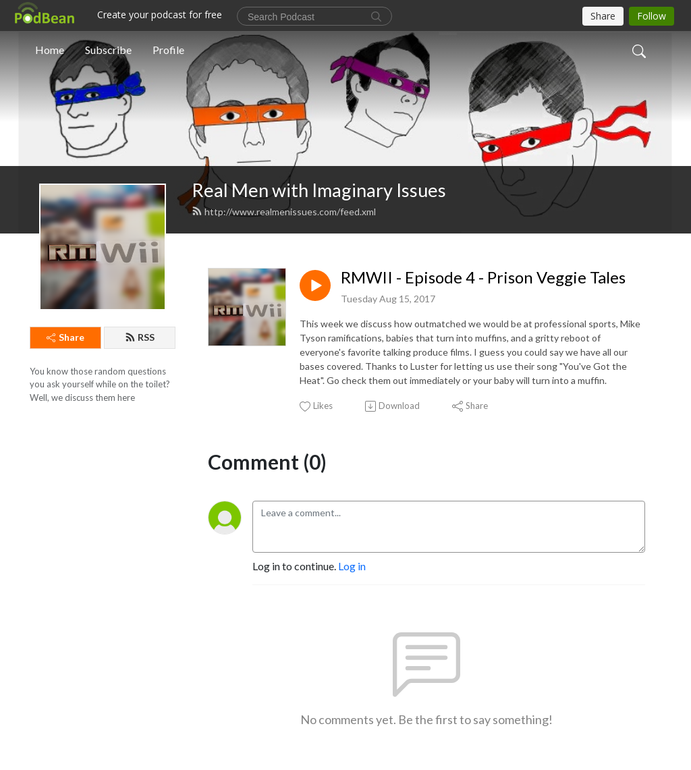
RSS (140, 337)
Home (49, 49)
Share (65, 337)
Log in (352, 565)
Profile (168, 49)
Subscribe (108, 49)
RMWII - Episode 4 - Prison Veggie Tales (483, 277)
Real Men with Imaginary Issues (319, 190)
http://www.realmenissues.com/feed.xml (284, 211)
